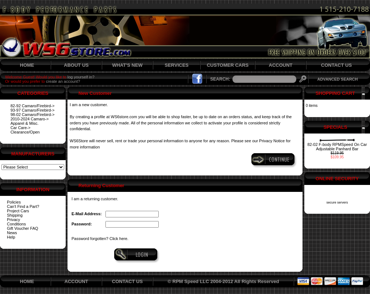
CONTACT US (336, 65)
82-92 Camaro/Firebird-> (33, 106)
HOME (27, 65)
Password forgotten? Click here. (100, 238)
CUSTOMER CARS (228, 65)
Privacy (13, 219)
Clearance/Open (25, 132)
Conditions (16, 224)
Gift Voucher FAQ (22, 228)
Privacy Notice (272, 141)
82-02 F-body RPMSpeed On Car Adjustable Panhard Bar (337, 146)
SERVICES (177, 65)
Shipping (15, 215)
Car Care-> (21, 127)
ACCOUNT (281, 65)
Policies (14, 202)
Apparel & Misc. (25, 123)
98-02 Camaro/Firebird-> (33, 114)
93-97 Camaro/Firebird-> (33, 110)
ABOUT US (76, 65)
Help (11, 237)
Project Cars (18, 211)
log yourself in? (81, 77)
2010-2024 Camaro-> (30, 119)
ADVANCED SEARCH (337, 79)
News (12, 233)
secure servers (337, 202)
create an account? (63, 81)
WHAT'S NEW (127, 65)
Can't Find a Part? (23, 206)
